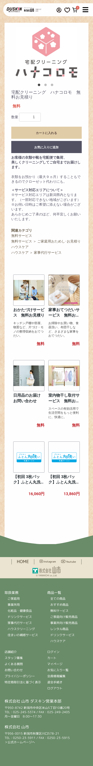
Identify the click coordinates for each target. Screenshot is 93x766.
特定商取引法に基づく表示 (23, 682)
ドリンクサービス (20, 617)
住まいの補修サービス (23, 635)
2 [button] (46, 86)
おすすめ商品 (59, 605)
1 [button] (40, 86)
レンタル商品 (59, 629)
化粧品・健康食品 (20, 611)
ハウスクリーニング (21, 629)
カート (51, 658)
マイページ (54, 664)
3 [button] (53, 86)
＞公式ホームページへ (20, 742)
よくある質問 (14, 664)
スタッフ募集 (14, 658)
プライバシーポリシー (20, 676)
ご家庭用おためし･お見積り (59, 241)
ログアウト (54, 688)
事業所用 (14, 605)
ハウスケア (20, 247)
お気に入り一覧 (58, 670)
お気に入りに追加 (46, 147)
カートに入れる (46, 133)
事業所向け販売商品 (64, 623)
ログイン (53, 652)
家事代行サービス (48, 252)
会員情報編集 (56, 676)
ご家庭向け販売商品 (64, 617)
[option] (46, 52)
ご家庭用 (14, 598)
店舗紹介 (11, 652)
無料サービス (21, 236)
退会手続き (54, 682)
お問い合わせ (14, 670)
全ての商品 (58, 598)
